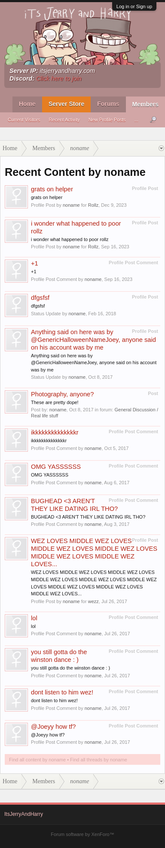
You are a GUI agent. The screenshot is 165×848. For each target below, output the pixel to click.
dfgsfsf (40, 297)
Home (27, 103)
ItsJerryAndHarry (23, 814)
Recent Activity (64, 119)
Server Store (66, 103)
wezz (93, 601)
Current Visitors (24, 119)
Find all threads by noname (98, 759)
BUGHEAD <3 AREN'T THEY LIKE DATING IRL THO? (88, 516)
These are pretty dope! (55, 402)
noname (71, 205)
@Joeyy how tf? (53, 726)
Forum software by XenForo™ (82, 834)
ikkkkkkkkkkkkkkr (55, 432)
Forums (108, 103)
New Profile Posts (107, 119)
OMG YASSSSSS (56, 466)
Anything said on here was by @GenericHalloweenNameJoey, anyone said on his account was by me (93, 340)
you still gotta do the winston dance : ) (70, 667)
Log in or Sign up (134, 6)
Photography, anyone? (62, 394)
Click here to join (59, 78)
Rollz (93, 205)
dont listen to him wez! (62, 692)
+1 (34, 263)
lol (34, 618)
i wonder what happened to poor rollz (69, 239)
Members (145, 104)
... (136, 119)
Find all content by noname (37, 759)
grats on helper (52, 189)
